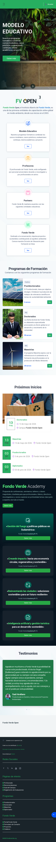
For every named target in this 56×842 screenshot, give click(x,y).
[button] (23, 86)
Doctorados (8, 805)
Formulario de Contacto (12, 824)
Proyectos (7, 827)
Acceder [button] (49, 4)
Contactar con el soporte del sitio (14, 740)
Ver (28, 146)
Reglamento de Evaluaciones (14, 790)
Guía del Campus (9, 787)
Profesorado (8, 783)
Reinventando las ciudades (22, 591)
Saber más (11, 58)
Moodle (13, 754)
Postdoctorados (9, 802)
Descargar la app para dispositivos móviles (14, 749)
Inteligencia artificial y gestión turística (28, 623)
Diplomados (8, 809)
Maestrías (7, 807)
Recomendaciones (10, 785)
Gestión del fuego (16, 526)
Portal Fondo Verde (10, 822)
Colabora (7, 829)
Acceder (19, 745)
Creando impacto (17, 558)
